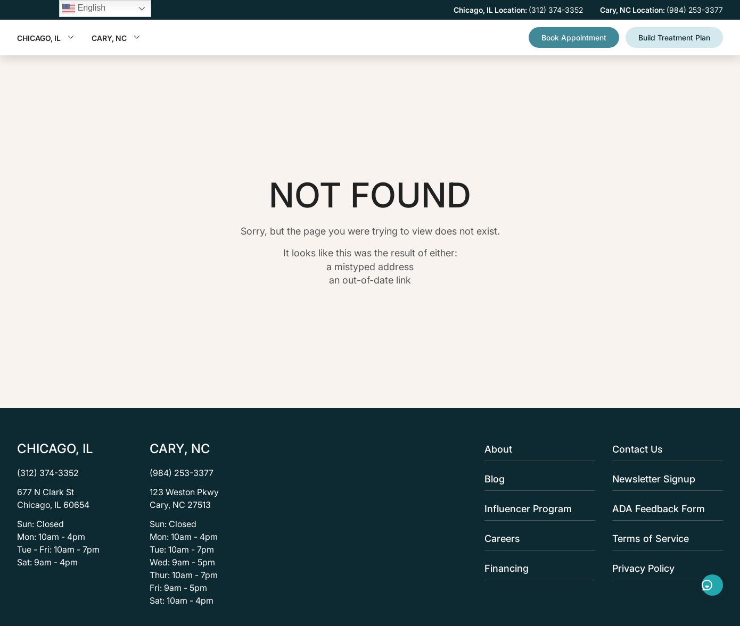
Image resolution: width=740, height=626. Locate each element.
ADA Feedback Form (664, 508)
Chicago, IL (46, 38)
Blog (536, 479)
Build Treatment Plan (674, 37)
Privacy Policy (664, 568)
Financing (536, 568)
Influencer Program (536, 508)
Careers (536, 538)
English (83, 8)
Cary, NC (116, 38)
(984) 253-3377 (181, 473)
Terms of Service (664, 538)
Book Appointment (573, 37)
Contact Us (664, 449)
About (536, 449)
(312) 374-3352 (48, 473)
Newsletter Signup (664, 479)
